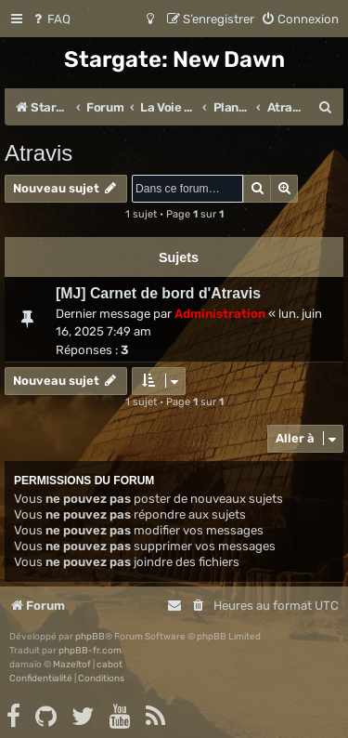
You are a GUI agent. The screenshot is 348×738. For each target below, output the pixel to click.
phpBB (90, 636)
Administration (219, 314)
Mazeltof (72, 664)
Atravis (38, 152)
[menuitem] (51, 19)
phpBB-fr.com (90, 650)
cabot (109, 664)
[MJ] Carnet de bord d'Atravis (158, 293)
